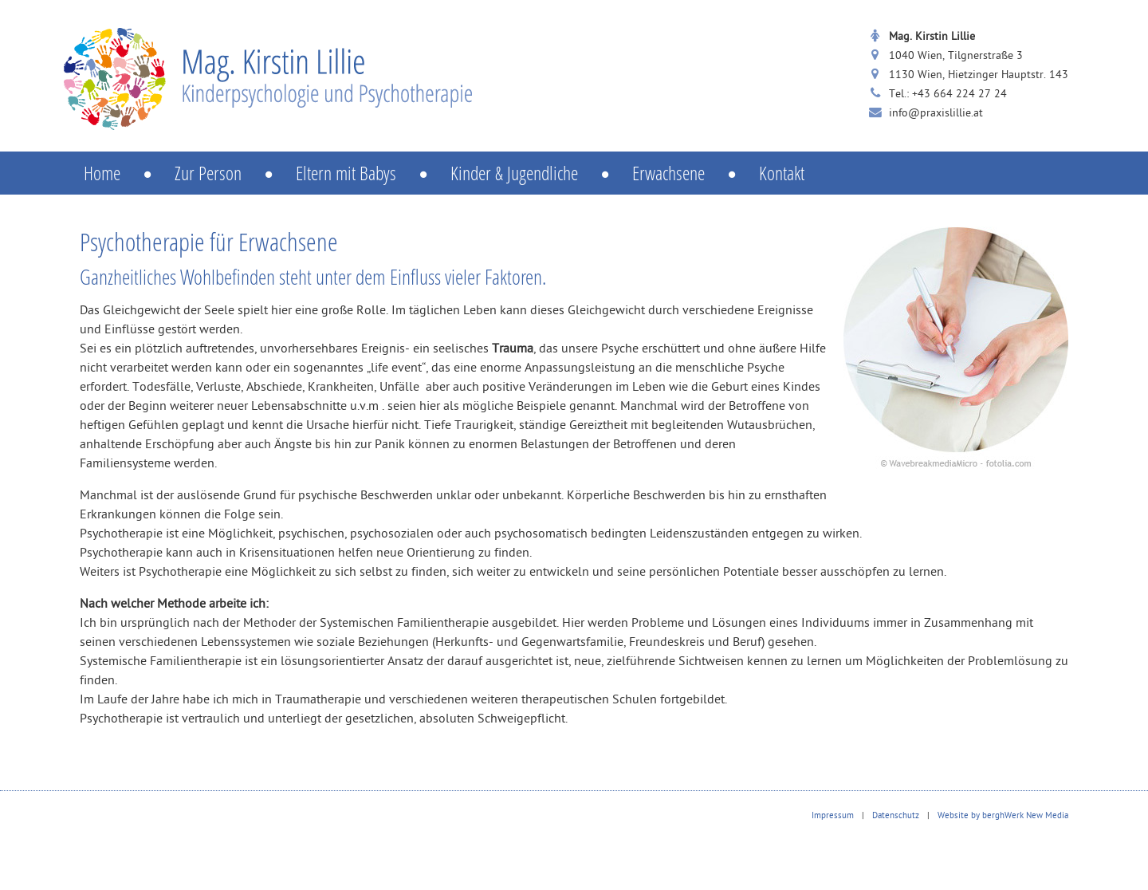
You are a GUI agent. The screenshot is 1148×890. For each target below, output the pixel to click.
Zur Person (235, 172)
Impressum (833, 816)
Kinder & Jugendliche (541, 172)
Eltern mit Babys (373, 172)
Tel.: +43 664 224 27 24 (948, 94)
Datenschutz (895, 816)
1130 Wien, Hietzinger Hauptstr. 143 (978, 75)
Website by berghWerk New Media (1003, 816)
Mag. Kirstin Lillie (932, 37)
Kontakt (781, 172)
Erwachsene (695, 172)
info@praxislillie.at (936, 113)
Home (129, 172)
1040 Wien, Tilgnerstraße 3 (956, 56)
